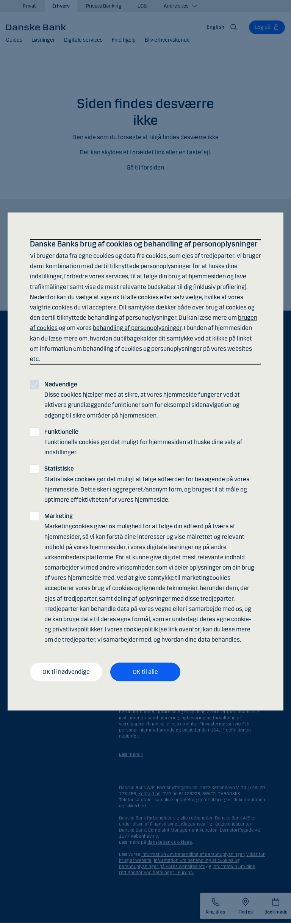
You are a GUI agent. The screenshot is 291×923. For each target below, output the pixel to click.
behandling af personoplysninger (137, 328)
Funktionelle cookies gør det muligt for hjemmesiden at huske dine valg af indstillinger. (143, 442)
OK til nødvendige (66, 671)
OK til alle (145, 671)
